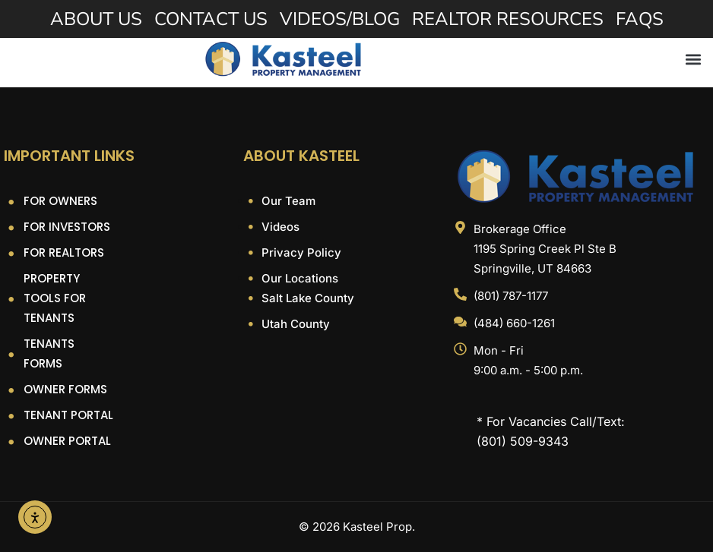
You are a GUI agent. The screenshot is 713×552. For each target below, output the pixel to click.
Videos (278, 226)
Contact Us (211, 19)
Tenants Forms (49, 353)
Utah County (294, 324)
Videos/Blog (340, 19)
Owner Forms (65, 389)
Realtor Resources (508, 19)
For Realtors (64, 252)
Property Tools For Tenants (55, 298)
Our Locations (298, 278)
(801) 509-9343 (523, 441)
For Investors (67, 227)
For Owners (60, 201)
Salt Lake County (306, 298)
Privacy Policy (299, 252)
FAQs (640, 19)
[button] (692, 58)
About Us (96, 19)
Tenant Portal (68, 415)
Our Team (286, 201)
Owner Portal (67, 441)
